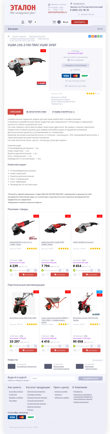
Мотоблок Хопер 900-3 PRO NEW (23, 318)
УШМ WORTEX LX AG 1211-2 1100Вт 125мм (21, 243)
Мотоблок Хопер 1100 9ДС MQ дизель (85, 319)
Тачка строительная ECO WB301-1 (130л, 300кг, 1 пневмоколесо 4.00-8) (55, 320)
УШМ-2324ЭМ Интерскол (83, 242)
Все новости (97, 360)
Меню (100, 29)
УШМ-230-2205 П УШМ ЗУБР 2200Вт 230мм (52, 243)
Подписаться (90, 378)
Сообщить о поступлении (75, 65)
